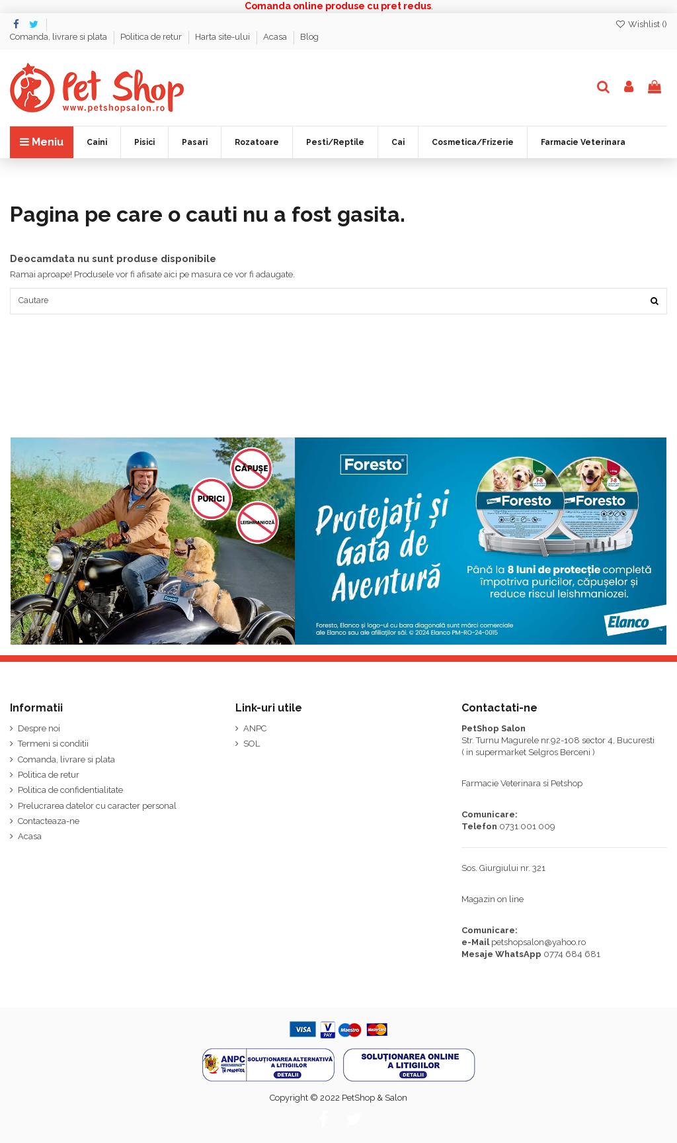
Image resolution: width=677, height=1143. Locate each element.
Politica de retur (152, 37)
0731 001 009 (527, 828)
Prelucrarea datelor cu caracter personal (97, 807)
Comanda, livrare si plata (59, 37)
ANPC (254, 730)
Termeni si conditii (53, 746)
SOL (251, 746)
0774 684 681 (571, 955)
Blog (309, 37)
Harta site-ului (223, 37)
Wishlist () (641, 24)
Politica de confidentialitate (70, 792)
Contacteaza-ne (48, 822)
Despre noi (39, 730)
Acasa (276, 37)
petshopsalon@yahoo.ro (538, 943)
